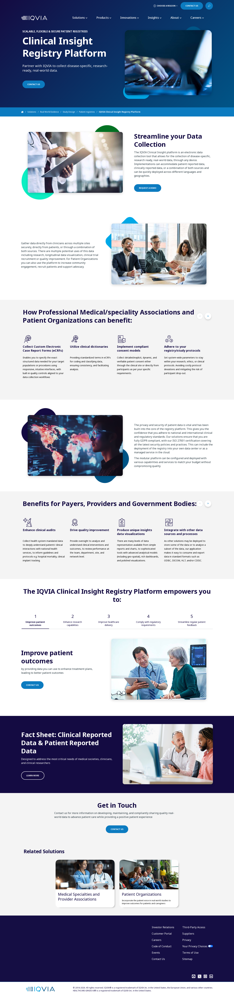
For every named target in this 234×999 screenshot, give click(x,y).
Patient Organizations (141, 894)
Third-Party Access (193, 927)
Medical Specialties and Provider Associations (79, 896)
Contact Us (158, 959)
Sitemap (187, 959)
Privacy (186, 940)
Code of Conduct (161, 946)
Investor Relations (163, 927)
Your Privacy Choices (194, 946)
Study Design (69, 111)
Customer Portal (162, 933)
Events (156, 952)
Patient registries (87, 111)
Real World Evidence (49, 111)
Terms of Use (190, 952)
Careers (156, 940)
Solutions (31, 111)
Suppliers (188, 933)
